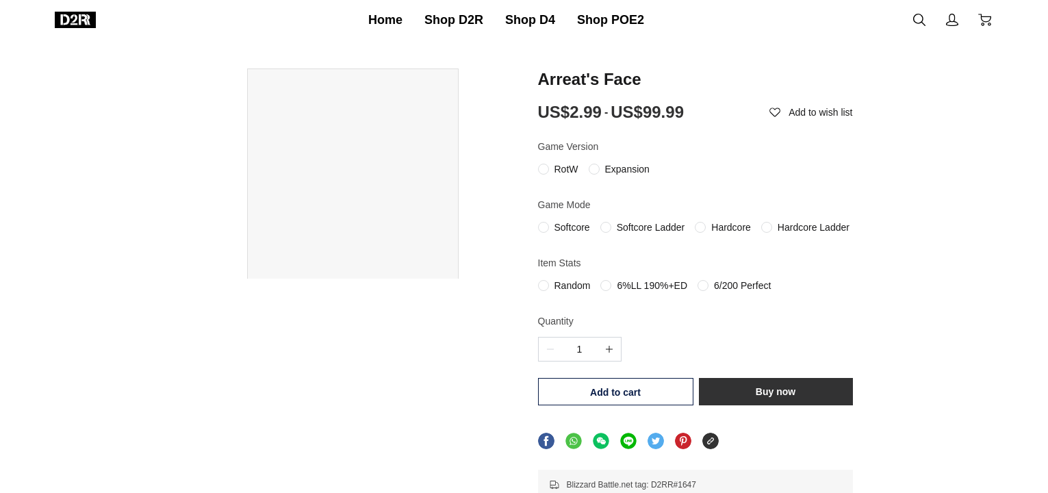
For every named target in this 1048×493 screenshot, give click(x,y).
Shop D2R (453, 20)
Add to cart (614, 392)
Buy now (777, 391)
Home (385, 20)
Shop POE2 (610, 20)
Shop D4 (530, 20)
